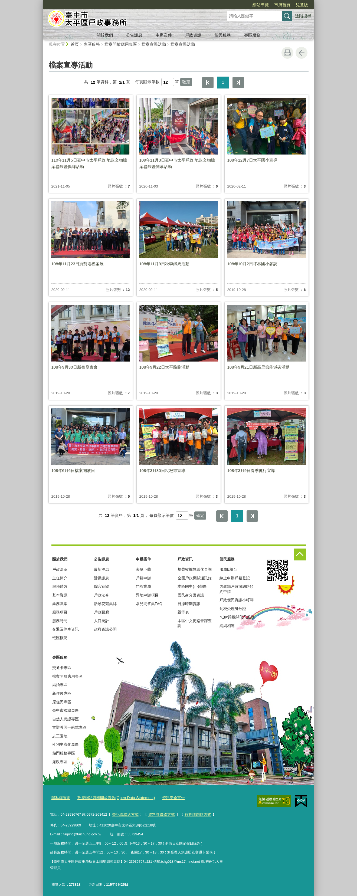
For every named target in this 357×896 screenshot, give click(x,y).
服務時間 (59, 621)
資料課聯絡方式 (158, 813)
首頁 (75, 44)
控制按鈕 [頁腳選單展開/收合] (300, 554)
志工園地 (59, 736)
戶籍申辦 (143, 578)
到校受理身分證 (233, 608)
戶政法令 (101, 595)
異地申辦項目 (147, 595)
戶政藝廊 (101, 612)
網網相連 (227, 625)
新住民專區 (61, 693)
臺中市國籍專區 (65, 710)
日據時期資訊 (189, 604)
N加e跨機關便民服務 (237, 617)
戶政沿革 (59, 569)
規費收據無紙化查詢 (195, 569)
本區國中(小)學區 (192, 586)
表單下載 (143, 569)
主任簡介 (59, 578)
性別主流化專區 (65, 744)
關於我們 (105, 35)
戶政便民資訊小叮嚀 (237, 600)
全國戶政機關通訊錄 (195, 578)
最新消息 (101, 569)
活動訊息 (101, 578)
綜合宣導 (101, 586)
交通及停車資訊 (65, 629)
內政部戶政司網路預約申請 (237, 588)
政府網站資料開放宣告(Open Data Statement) (111, 798)
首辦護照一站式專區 (69, 727)
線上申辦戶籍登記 (235, 578)
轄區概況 (59, 638)
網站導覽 (261, 4)
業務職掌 (59, 604)
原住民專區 (61, 702)
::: (41, 2)
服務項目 (59, 612)
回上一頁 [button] (301, 53)
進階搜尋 (303, 16)
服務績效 (59, 586)
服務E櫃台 (228, 569)
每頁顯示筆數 (147, 82)
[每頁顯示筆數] (167, 82)
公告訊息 (134, 35)
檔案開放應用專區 (120, 44)
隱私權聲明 (60, 798)
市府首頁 (282, 4)
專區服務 (252, 35)
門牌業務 (143, 586)
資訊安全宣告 (165, 798)
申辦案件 (164, 35)
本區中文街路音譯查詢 (195, 623)
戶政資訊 (193, 35)
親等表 (183, 612)
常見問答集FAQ (149, 604)
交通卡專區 (61, 667)
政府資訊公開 (105, 629)
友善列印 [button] (287, 53)
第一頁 (208, 82)
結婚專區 (59, 684)
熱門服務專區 (63, 753)
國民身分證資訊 (191, 595)
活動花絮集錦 (105, 604)
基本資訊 (59, 595)
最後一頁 (238, 82)
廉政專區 (59, 762)
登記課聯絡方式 (124, 813)
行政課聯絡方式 (193, 813)
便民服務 (223, 35)
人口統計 (101, 621)
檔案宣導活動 (154, 44)
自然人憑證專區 (65, 719)
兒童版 (302, 4)
